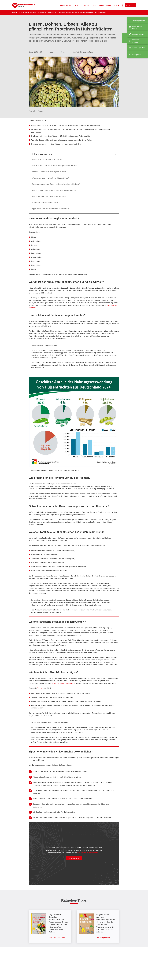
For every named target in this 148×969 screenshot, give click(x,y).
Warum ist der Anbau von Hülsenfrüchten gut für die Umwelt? (54, 166)
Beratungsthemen (138, 21)
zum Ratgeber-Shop (57, 938)
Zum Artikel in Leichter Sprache (83, 52)
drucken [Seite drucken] (51, 52)
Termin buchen (65, 5)
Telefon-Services (138, 34)
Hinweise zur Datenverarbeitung (88, 853)
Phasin (40, 688)
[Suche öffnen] (122, 5)
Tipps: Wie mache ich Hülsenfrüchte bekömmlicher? (51, 209)
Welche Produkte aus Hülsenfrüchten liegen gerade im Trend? (54, 190)
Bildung (87, 5)
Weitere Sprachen (138, 48)
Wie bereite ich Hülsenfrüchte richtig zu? (47, 202)
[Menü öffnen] (130, 5)
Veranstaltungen (105, 5)
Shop (94, 5)
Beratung (77, 5)
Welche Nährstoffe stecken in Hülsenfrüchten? (49, 196)
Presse (116, 5)
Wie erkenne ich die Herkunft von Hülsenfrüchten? (50, 178)
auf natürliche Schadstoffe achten (63, 683)
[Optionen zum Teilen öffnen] (61, 52)
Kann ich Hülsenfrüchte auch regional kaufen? (49, 172)
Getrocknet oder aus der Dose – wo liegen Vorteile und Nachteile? (56, 184)
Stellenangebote (135, 55)
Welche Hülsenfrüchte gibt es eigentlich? (47, 159)
